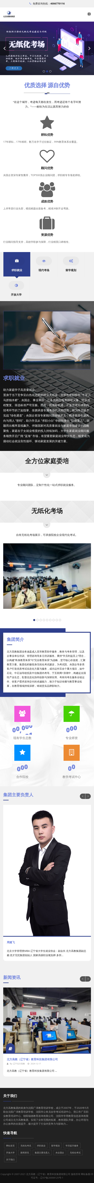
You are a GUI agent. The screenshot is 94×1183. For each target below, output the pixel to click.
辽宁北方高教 (19, 1063)
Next (88, 796)
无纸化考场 (47, 510)
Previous (82, 796)
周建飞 (11, 942)
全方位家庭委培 (47, 461)
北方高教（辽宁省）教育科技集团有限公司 (32, 1059)
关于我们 (10, 1095)
